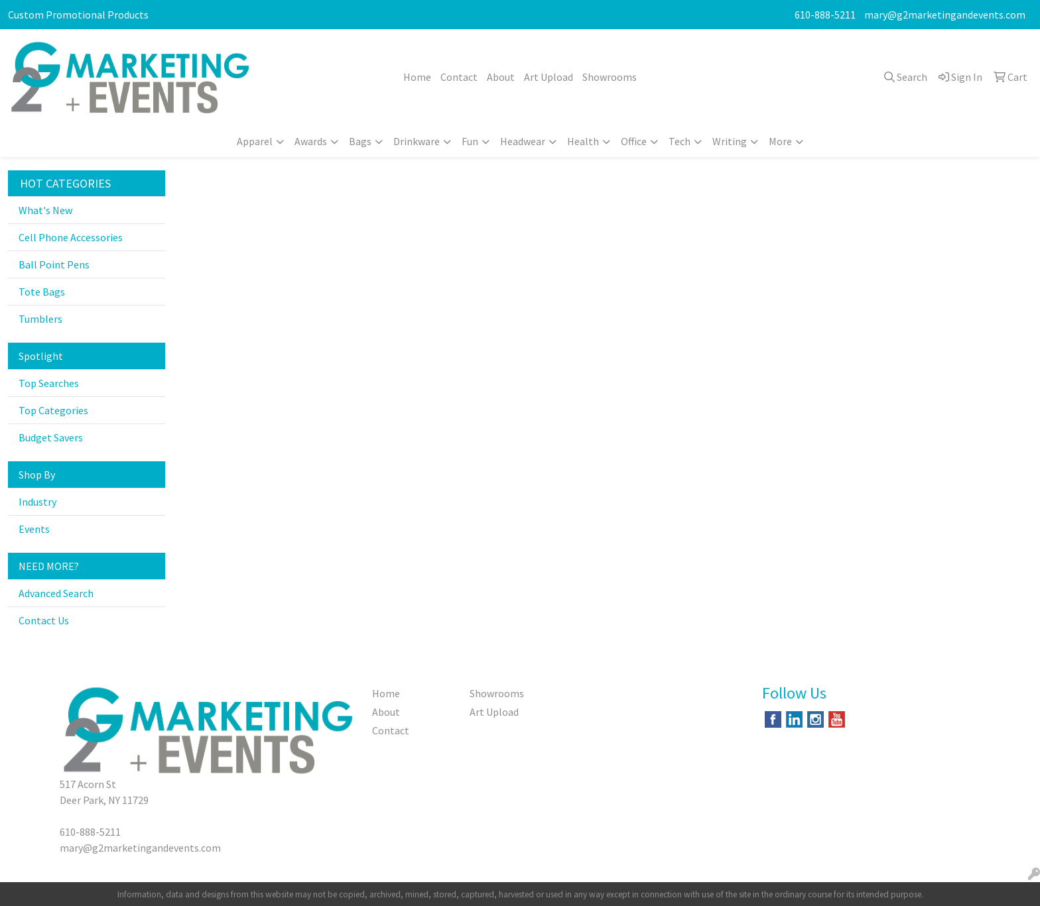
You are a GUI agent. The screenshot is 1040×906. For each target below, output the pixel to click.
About (501, 77)
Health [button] (583, 141)
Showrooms (609, 77)
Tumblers (40, 318)
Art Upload (548, 77)
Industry (37, 501)
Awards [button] (310, 141)
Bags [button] (360, 141)
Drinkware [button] (416, 141)
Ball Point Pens (54, 264)
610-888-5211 (825, 14)
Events (34, 529)
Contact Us (44, 620)
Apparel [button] (255, 141)
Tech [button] (679, 141)
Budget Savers (51, 437)
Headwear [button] (522, 141)
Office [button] (634, 141)
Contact (459, 77)
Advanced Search (56, 593)
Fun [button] (470, 141)
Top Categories (53, 410)
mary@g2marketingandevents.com (944, 14)
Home (417, 77)
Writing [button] (729, 141)
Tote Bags (42, 291)
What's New (45, 210)
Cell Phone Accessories (71, 237)
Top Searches (49, 383)
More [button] (780, 141)
